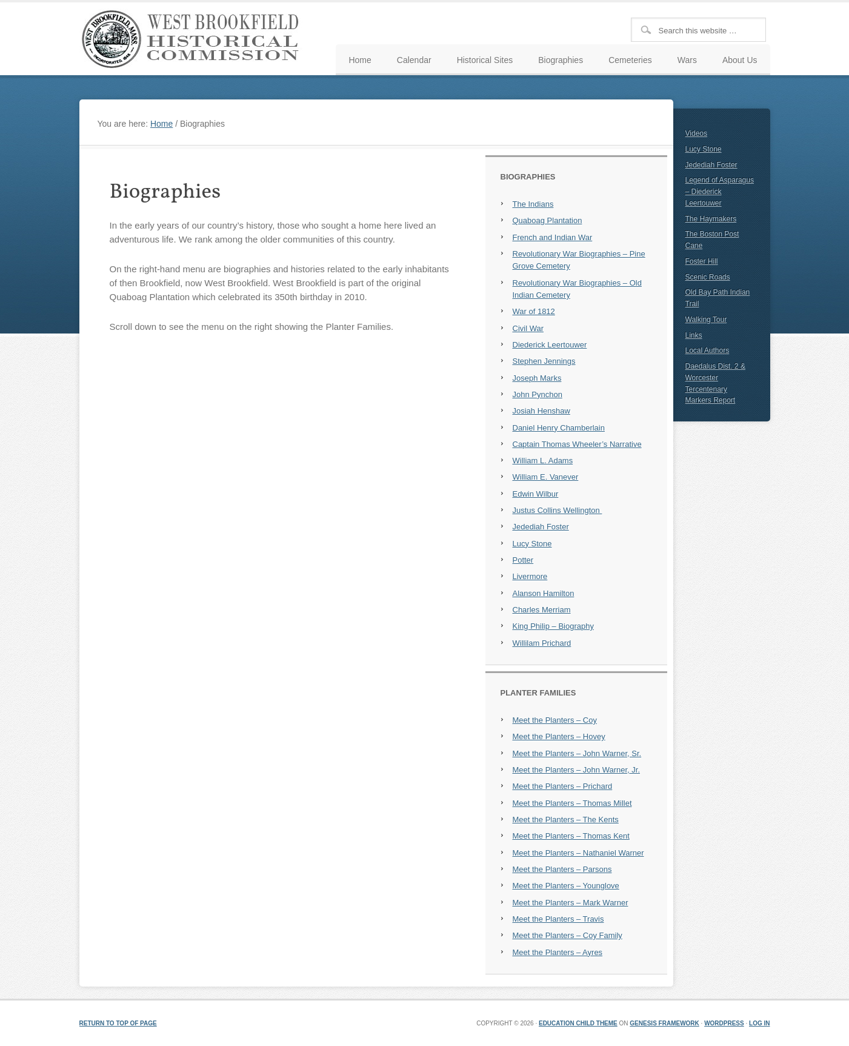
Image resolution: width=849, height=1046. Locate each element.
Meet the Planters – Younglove (566, 885)
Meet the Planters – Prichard (563, 786)
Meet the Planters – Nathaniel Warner (578, 852)
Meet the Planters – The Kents (566, 819)
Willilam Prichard (542, 643)
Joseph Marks (537, 378)
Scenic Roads (707, 277)
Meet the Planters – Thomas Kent (571, 835)
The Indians (533, 204)
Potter (523, 560)
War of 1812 (534, 311)
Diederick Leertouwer (550, 344)
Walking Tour (706, 319)
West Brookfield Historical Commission (194, 38)
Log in (759, 1023)
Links (693, 335)
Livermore (530, 576)
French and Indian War (553, 237)
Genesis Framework (664, 1023)
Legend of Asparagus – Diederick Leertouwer (719, 191)
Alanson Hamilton (543, 593)
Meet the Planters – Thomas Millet (572, 803)
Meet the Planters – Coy (555, 720)
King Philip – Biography (553, 626)
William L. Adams (543, 460)
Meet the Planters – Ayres (558, 952)
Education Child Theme (578, 1023)
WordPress (724, 1023)
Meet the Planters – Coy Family (567, 935)
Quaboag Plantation (547, 220)
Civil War (528, 328)
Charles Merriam (542, 609)
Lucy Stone (532, 543)
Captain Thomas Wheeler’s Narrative (577, 444)
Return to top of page (118, 1023)
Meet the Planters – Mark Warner (570, 902)
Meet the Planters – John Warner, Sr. (577, 753)
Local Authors (707, 350)
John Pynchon (537, 394)
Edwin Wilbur (536, 493)
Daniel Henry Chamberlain (559, 427)
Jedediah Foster (541, 526)
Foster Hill (701, 261)
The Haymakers (711, 219)
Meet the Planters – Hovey (559, 736)
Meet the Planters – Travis (558, 919)
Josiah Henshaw (541, 410)
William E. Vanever (546, 476)
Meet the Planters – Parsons (562, 869)
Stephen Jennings (544, 361)
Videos (696, 133)
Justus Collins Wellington (557, 510)
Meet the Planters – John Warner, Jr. (577, 769)
